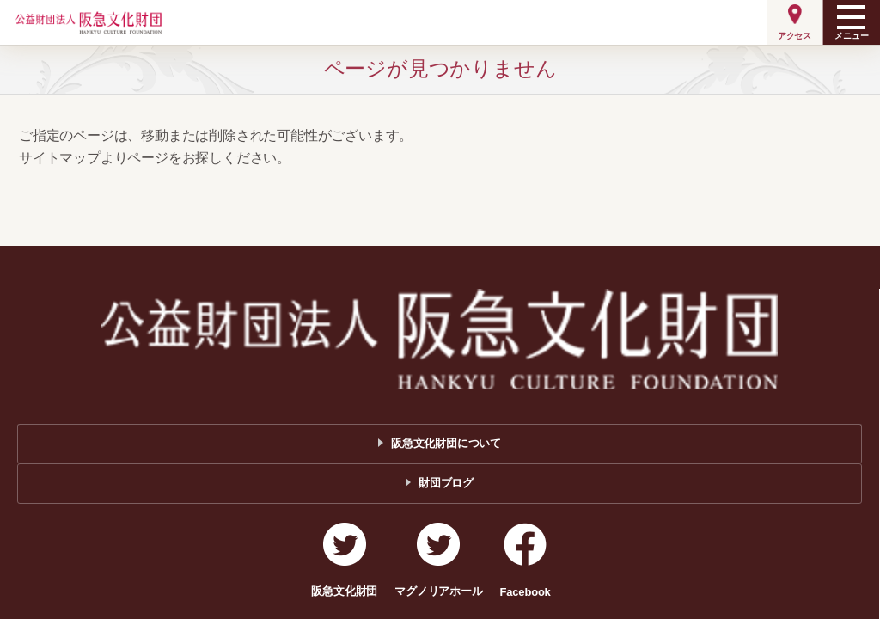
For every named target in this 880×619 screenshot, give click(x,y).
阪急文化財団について (446, 443)
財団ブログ (446, 482)
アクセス (794, 35)
